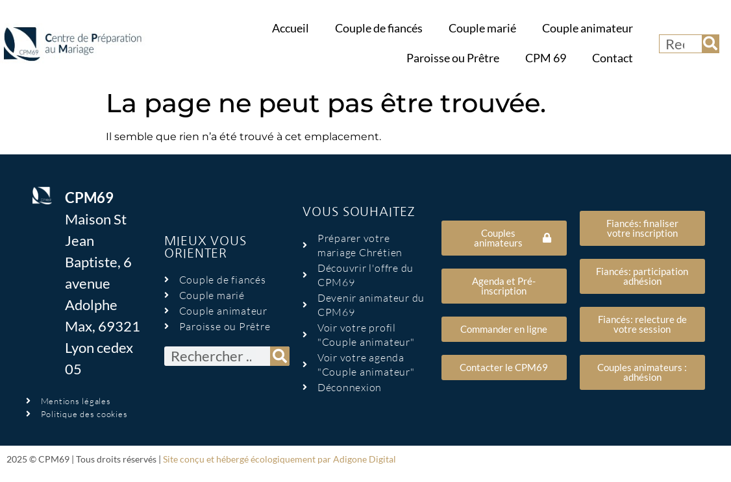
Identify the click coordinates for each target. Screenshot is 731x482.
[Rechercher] (710, 44)
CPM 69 (545, 58)
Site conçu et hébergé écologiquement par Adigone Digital (279, 458)
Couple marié (482, 28)
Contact (612, 58)
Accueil (290, 28)
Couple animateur (587, 28)
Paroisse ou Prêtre (452, 58)
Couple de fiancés (379, 28)
